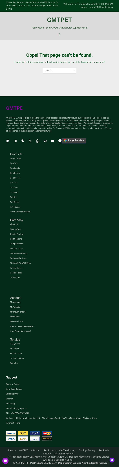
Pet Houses (15, 207)
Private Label (16, 353)
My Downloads (16, 321)
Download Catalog (14, 389)
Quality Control (16, 234)
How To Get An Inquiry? (20, 331)
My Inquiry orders (18, 312)
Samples (14, 363)
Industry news (16, 248)
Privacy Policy (16, 268)
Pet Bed (13, 197)
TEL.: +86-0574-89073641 (17, 413)
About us (14, 224)
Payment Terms (13, 423)
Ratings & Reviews (18, 258)
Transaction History (19, 253)
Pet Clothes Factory (63, 453)
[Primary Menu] (59, 35)
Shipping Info (12, 394)
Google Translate (74, 140)
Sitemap (12, 450)
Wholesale (14, 348)
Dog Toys (14, 163)
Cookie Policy (16, 273)
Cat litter (14, 192)
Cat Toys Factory (87, 450)
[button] (112, 460)
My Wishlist (15, 307)
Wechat (9, 399)
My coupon (15, 316)
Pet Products (50, 450)
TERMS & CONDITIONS (20, 263)
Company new (16, 243)
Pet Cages (14, 202)
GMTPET (59, 20)
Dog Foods (15, 168)
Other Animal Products (20, 212)
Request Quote (12, 384)
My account (15, 302)
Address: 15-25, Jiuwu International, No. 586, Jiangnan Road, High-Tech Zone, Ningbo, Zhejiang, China (51, 418)
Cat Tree (14, 183)
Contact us (15, 277)
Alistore (35, 450)
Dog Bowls (15, 173)
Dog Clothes (15, 158)
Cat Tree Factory (67, 450)
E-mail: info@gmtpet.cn (16, 408)
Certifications (16, 239)
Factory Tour (15, 229)
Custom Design (17, 358)
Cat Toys (14, 187)
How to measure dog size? (22, 326)
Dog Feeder (15, 178)
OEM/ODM (15, 344)
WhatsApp (10, 403)
